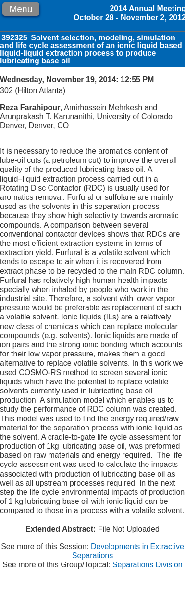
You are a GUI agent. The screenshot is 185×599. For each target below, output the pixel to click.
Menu (20, 9)
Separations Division (147, 565)
